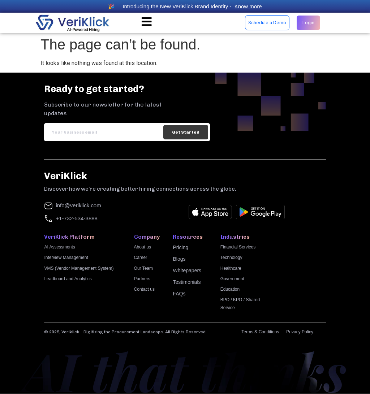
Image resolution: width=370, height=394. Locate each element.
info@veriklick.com (78, 206)
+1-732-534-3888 (77, 219)
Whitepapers (187, 271)
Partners (142, 279)
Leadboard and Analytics (67, 279)
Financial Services (237, 247)
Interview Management (66, 257)
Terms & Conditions (260, 332)
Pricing (180, 248)
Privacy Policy (299, 332)
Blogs (179, 259)
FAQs (179, 294)
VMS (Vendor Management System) (78, 268)
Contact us (144, 289)
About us (142, 247)
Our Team (143, 268)
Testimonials (187, 282)
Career (140, 257)
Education (230, 289)
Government (232, 279)
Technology (231, 257)
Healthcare (230, 268)
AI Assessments (59, 247)
